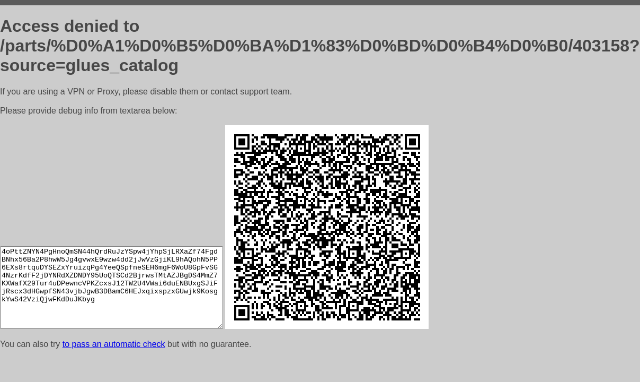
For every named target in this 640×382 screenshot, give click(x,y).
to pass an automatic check (114, 344)
